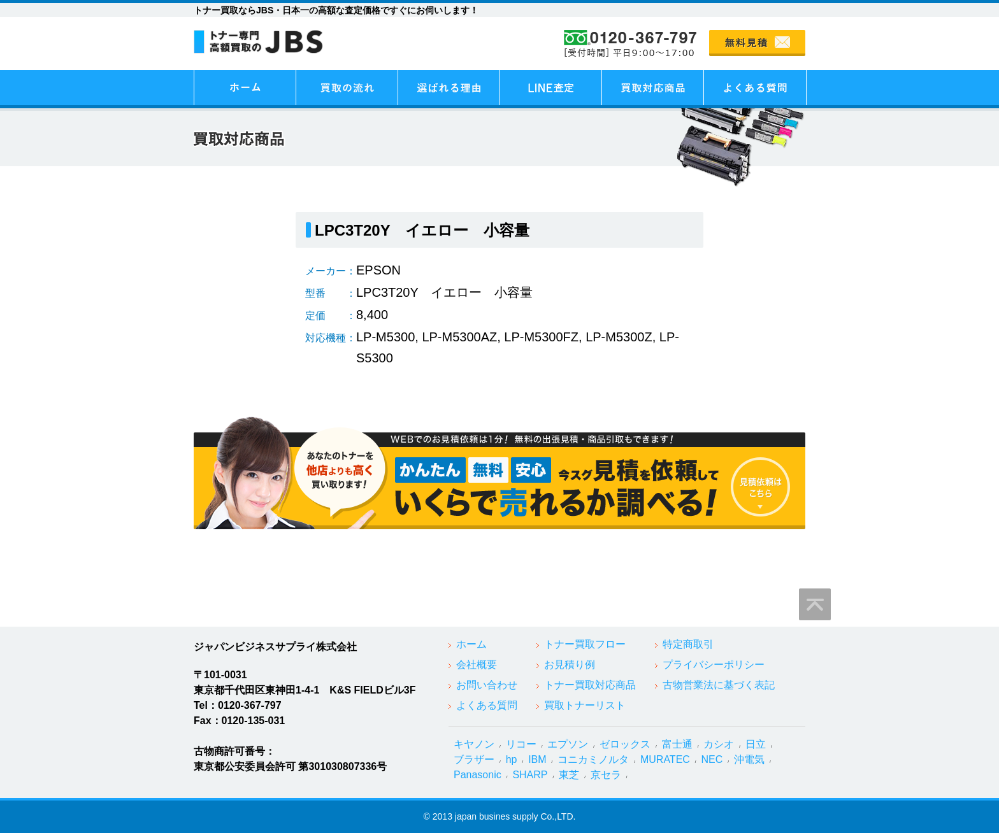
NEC (712, 759)
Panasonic (477, 774)
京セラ (606, 774)
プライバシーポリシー (714, 664)
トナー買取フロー (585, 644)
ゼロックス (625, 744)
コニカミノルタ (593, 759)
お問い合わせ (486, 685)
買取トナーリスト (585, 705)
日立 (755, 744)
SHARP (529, 774)
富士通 (677, 744)
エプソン (567, 744)
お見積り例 (569, 664)
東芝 (569, 774)
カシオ (718, 744)
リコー (521, 744)
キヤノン (474, 744)
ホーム (471, 644)
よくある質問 (486, 705)
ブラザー (474, 759)
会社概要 (476, 664)
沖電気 (749, 759)
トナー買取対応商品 (590, 685)
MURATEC (665, 759)
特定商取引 (688, 644)
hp (511, 759)
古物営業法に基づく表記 (719, 685)
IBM (537, 759)
